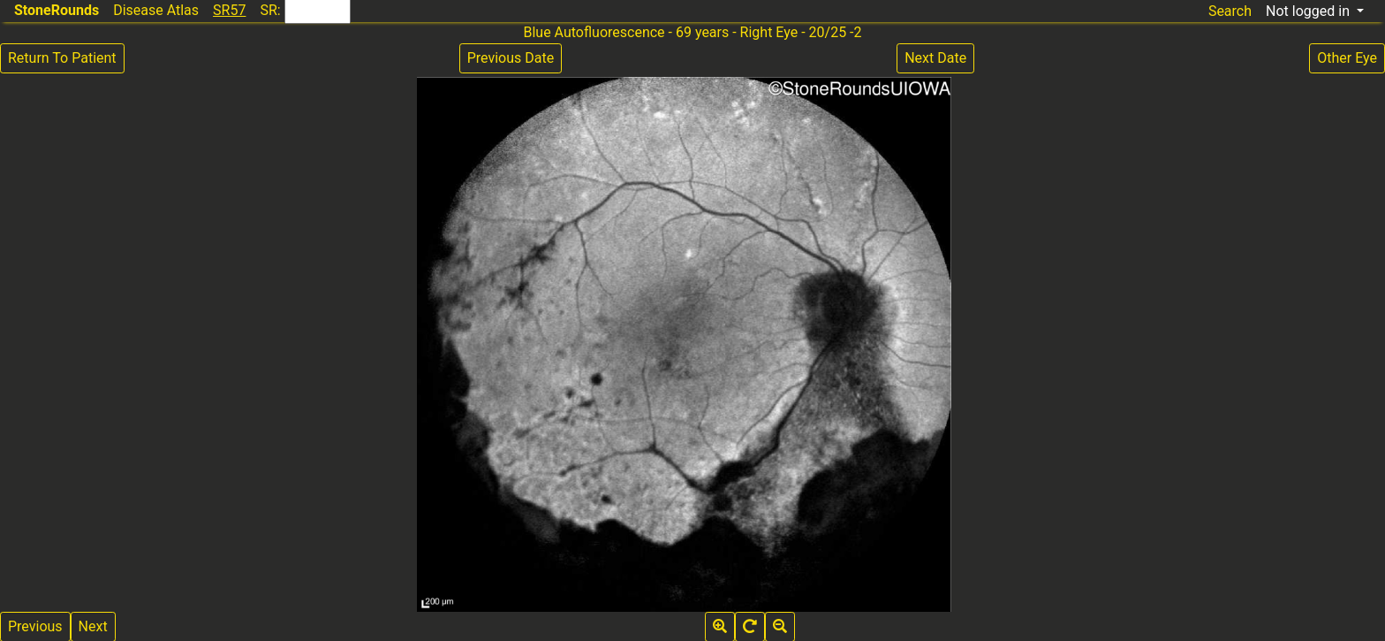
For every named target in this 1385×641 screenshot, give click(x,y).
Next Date (935, 58)
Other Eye (1347, 58)
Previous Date (510, 58)
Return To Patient (62, 58)
